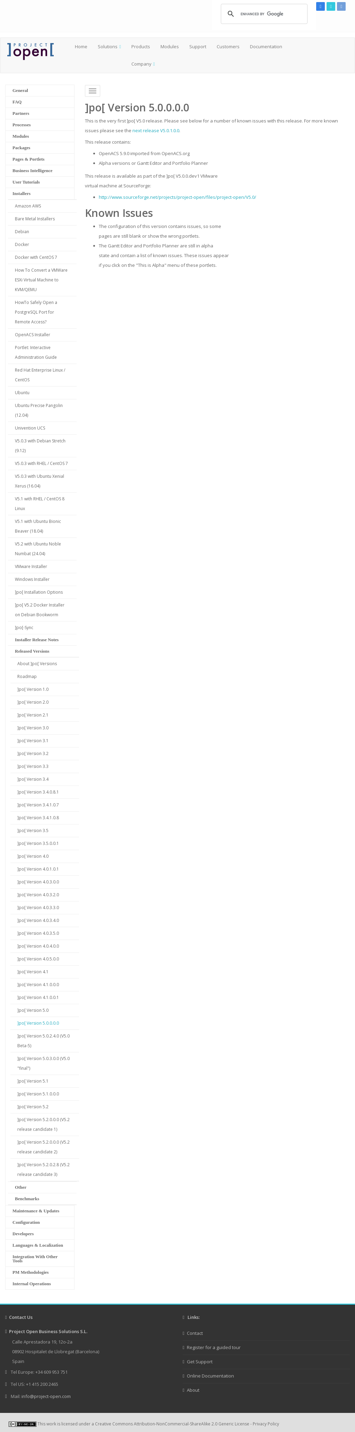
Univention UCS (30, 428)
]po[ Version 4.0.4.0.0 (38, 946)
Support (197, 46)
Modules (170, 46)
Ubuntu (22, 393)
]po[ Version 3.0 (33, 728)
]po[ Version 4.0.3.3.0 (38, 907)
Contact (195, 1333)
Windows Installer (32, 579)
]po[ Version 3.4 (33, 779)
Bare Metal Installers (35, 219)
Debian (22, 232)
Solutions (108, 46)
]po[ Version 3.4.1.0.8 (38, 818)
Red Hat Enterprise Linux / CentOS (40, 375)
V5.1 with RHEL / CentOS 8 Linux (39, 503)
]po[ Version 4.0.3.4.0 (38, 920)
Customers (228, 46)
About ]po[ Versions (37, 664)
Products (140, 46)
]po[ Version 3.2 (33, 753)
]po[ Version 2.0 (33, 702)
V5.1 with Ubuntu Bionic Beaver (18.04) (38, 526)
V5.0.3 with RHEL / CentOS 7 (41, 463)
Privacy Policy (266, 1424)
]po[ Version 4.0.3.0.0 (38, 882)
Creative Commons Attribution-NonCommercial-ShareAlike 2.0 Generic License (172, 1424)
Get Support (200, 1361)
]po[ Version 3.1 (33, 741)
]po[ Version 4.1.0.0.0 (38, 985)
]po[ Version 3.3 (33, 766)
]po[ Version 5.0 (33, 1010)
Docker (22, 244)
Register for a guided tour (214, 1347)
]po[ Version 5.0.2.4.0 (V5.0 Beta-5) (43, 1041)
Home (81, 46)
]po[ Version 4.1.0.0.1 (38, 997)
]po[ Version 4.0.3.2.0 (38, 895)
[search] (263, 14)
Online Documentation (210, 1376)
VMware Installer (31, 566)
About (193, 1390)
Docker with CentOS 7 (36, 257)
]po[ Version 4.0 (33, 856)
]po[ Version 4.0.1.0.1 (38, 869)
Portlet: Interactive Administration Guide (36, 352)
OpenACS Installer (32, 335)
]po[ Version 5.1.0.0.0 (38, 1094)
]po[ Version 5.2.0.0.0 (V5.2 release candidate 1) (43, 1124)
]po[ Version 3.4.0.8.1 (38, 792)
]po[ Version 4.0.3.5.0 (38, 933)
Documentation (266, 46)
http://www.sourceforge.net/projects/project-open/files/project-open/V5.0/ (177, 197)
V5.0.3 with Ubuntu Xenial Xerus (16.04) (39, 481)
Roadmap (27, 676)
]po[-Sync (24, 627)
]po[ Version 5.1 (33, 1081)
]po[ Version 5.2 (33, 1107)
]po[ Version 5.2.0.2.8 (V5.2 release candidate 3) (43, 1169)
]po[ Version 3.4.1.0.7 (38, 805)
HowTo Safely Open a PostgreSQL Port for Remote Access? (36, 312)
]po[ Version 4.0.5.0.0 (38, 959)
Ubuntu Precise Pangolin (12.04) (39, 410)
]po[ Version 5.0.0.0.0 (38, 1023)
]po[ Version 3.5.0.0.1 (38, 843)
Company (141, 64)
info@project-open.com (45, 1396)
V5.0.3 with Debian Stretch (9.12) (40, 446)
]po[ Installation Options (39, 592)
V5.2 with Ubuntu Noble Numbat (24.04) (38, 549)
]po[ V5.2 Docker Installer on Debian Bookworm (39, 610)
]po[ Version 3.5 (33, 830)
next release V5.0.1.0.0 (155, 130)
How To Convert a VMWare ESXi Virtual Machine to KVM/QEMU (41, 280)
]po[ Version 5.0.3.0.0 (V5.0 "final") (43, 1063)
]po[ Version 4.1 (33, 972)
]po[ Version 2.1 (33, 715)
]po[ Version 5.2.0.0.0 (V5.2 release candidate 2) (43, 1147)
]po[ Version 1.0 (33, 689)
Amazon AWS (28, 206)
